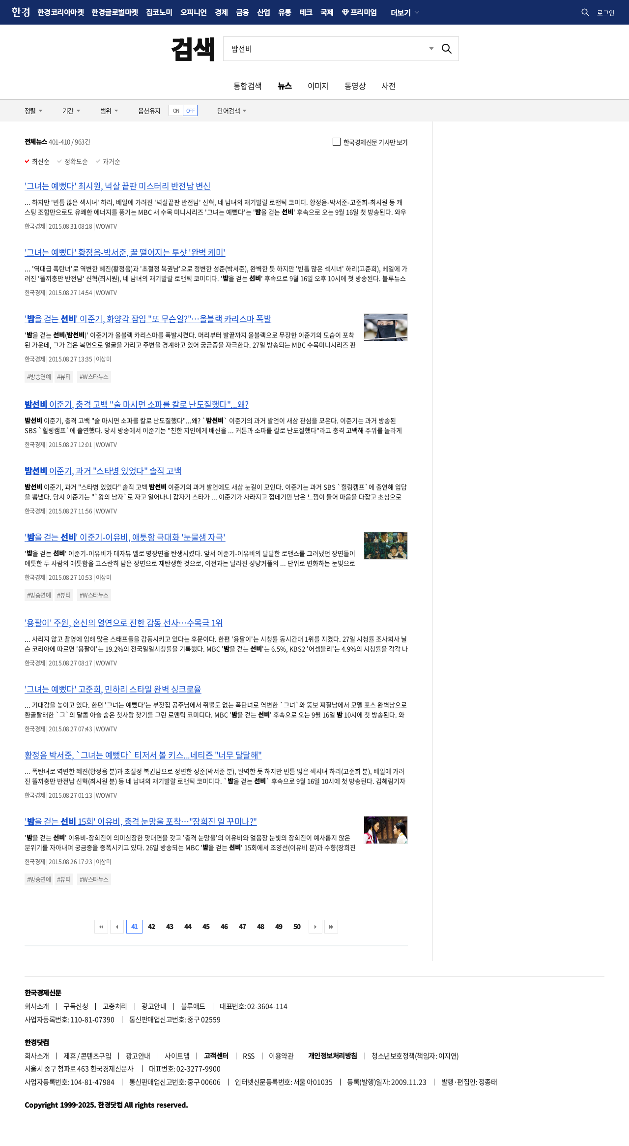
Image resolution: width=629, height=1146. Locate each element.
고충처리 (115, 1006)
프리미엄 (363, 12)
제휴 (69, 1055)
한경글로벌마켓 (114, 12)
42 (151, 926)
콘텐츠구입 (96, 1055)
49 (279, 926)
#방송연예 (39, 376)
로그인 (606, 12)
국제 (327, 12)
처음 (101, 927)
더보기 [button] (400, 12)
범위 (106, 110)
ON (176, 110)
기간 (68, 110)
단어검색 (228, 110)
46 (224, 926)
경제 (221, 12)
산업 (263, 12)
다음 (315, 927)
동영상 (355, 85)
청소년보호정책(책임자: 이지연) (415, 1055)
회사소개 (37, 1006)
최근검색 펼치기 (424, 49)
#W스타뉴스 (94, 376)
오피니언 (193, 12)
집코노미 (159, 12)
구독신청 (75, 1006)
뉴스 (285, 85)
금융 (242, 12)
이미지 (318, 85)
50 (297, 926)
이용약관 (281, 1055)
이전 (117, 927)
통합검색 (247, 85)
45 (206, 926)
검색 (193, 48)
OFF (190, 110)
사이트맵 (177, 1055)
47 (242, 926)
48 (260, 926)
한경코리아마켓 (60, 12)
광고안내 (154, 1006)
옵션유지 (149, 110)
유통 (284, 12)
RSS (248, 1055)
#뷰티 (63, 376)
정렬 (30, 110)
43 (169, 926)
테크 (306, 12)
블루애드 (193, 1006)
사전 (388, 85)
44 (188, 926)
